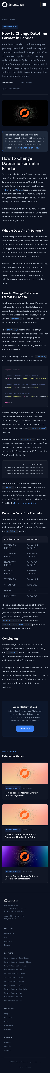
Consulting (8, 1025)
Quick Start (9, 933)
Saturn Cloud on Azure (14, 993)
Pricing (7, 945)
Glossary (8, 1017)
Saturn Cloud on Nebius (14, 970)
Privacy (28, 1067)
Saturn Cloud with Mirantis (15, 966)
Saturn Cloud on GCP (13, 997)
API (5, 937)
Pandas (19, 189)
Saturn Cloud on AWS (13, 985)
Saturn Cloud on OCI (13, 1001)
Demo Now (25, 728)
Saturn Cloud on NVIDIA (14, 981)
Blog (6, 1014)
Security (7, 1046)
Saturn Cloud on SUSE (13, 977)
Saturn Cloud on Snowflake (15, 989)
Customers (8, 1029)
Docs (6, 1021)
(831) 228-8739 (10, 919)
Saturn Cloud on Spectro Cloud (17, 962)
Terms (21, 1067)
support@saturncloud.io (14, 916)
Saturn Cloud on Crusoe (14, 973)
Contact (7, 1050)
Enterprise (8, 941)
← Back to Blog (8, 19)
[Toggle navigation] (44, 4)
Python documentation (25, 503)
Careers (7, 1042)
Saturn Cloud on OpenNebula (16, 958)
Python (5, 189)
